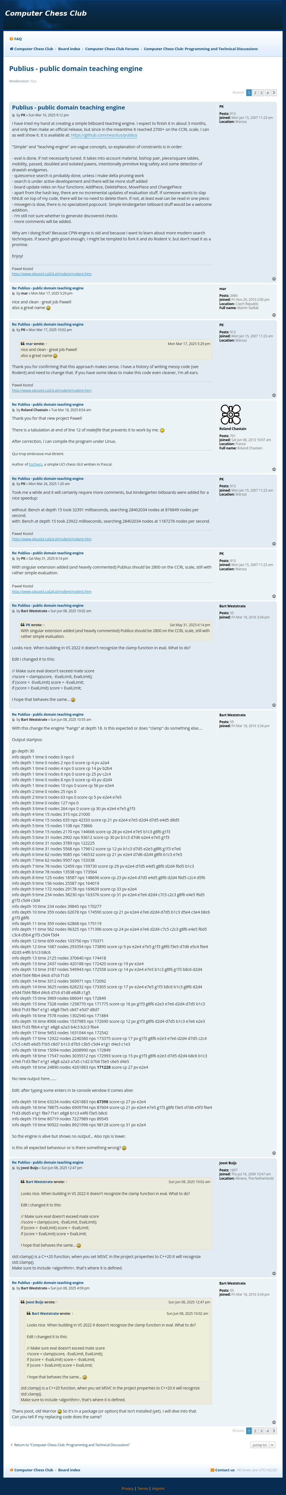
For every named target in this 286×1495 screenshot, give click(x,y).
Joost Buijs (35, 1302)
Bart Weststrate (39, 1181)
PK (28, 624)
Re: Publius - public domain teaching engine (47, 288)
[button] (274, 92)
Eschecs (35, 464)
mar (29, 343)
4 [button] (268, 92)
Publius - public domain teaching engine (75, 68)
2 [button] (255, 92)
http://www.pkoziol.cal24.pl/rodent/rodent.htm (51, 273)
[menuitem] (15, 39)
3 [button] (261, 92)
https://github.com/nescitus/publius (104, 135)
